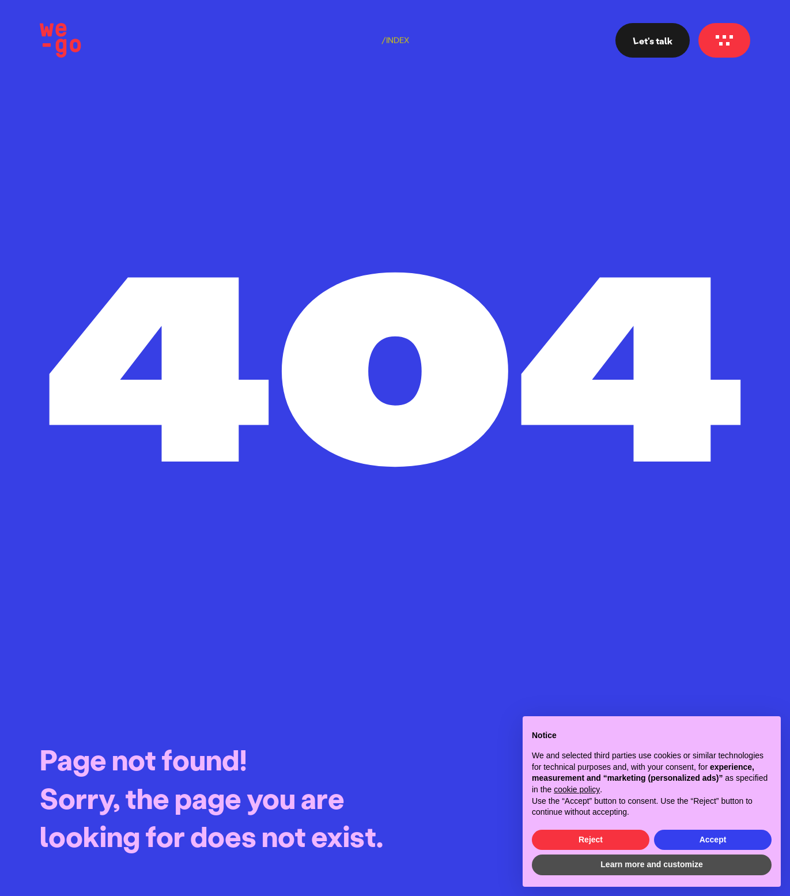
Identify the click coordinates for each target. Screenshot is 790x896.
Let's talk (652, 41)
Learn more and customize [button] (651, 864)
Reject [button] (591, 839)
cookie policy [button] (577, 789)
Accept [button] (713, 839)
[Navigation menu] (724, 40)
